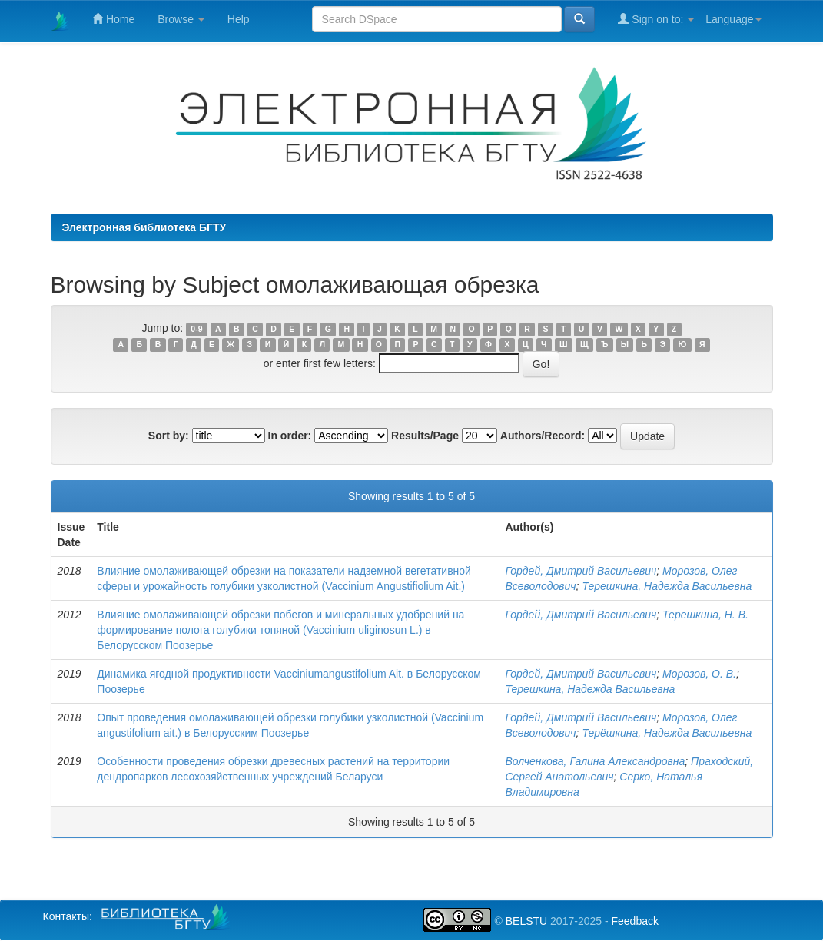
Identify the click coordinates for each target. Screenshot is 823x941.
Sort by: (168, 435)
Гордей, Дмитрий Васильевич (580, 571)
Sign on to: (656, 18)
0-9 (196, 328)
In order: (290, 435)
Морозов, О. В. (699, 674)
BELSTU (526, 921)
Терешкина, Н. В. (705, 614)
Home (113, 18)
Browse (181, 19)
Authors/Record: (542, 435)
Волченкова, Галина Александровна (595, 761)
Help (238, 19)
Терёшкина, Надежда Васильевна (667, 733)
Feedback (634, 921)
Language (733, 19)
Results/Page (425, 435)
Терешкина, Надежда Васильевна (667, 586)
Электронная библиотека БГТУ (144, 227)
